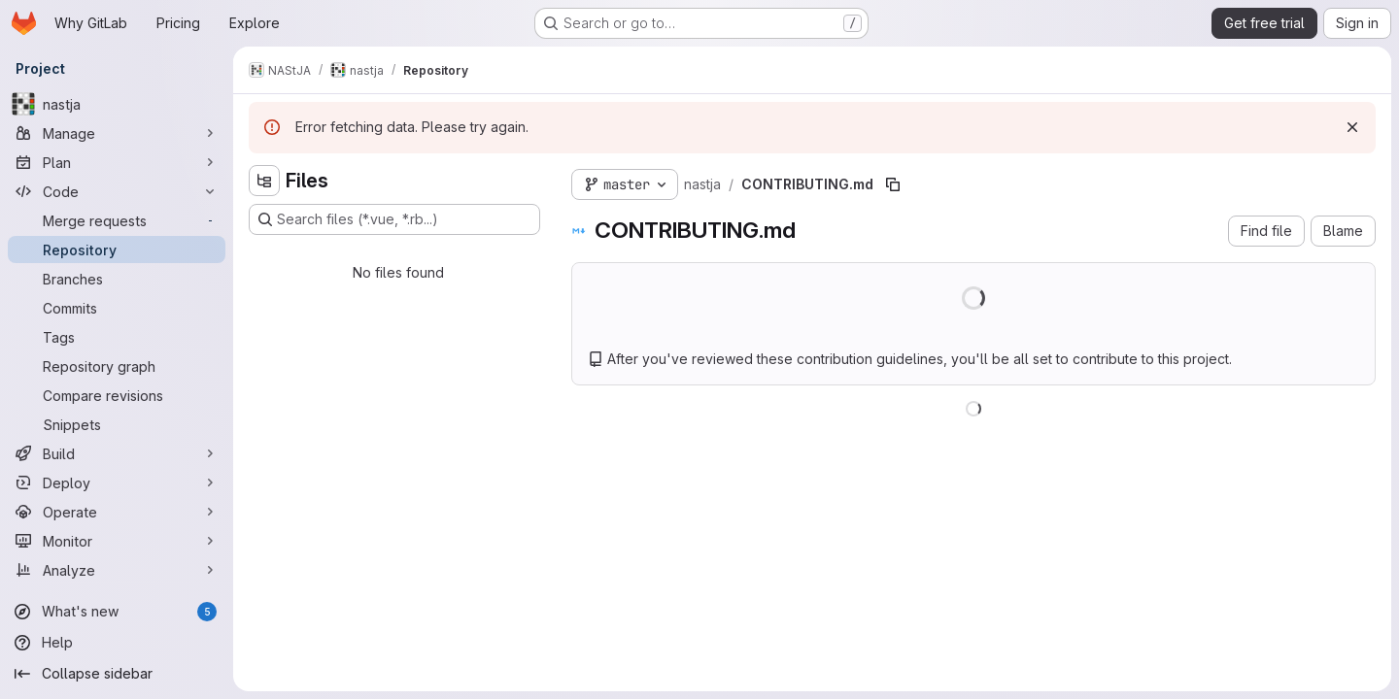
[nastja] (116, 103)
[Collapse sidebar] (116, 673)
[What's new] (116, 611)
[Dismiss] (1352, 127)
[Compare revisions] (116, 395)
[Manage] (116, 133)
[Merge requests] (116, 220)
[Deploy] (116, 482)
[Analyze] (116, 569)
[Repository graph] (116, 366)
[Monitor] (116, 540)
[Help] (116, 642)
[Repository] (116, 249)
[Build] (116, 453)
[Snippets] (116, 424)
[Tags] (116, 336)
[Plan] (116, 162)
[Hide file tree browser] (264, 180)
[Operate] (116, 511)
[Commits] (116, 307)
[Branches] (116, 278)
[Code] (116, 191)
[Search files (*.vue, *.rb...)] (394, 219)
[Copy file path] (892, 184)
